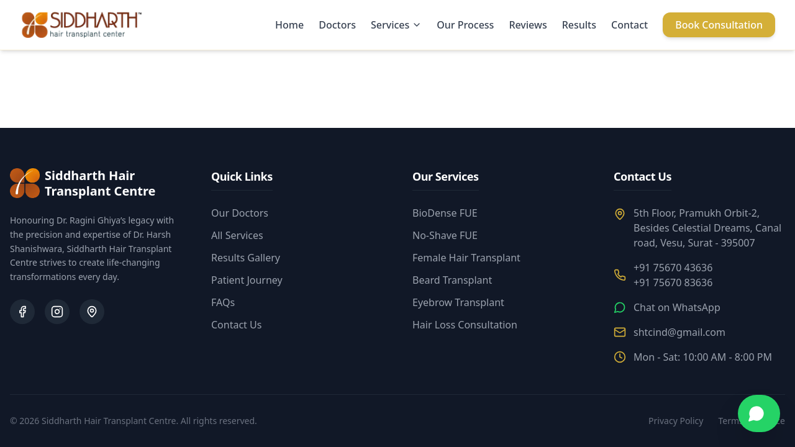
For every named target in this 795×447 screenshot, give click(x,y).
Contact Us (236, 325)
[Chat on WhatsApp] (759, 413)
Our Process (465, 25)
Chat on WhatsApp (677, 307)
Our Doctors (239, 213)
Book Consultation (719, 25)
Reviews (528, 25)
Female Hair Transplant (466, 257)
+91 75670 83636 (673, 282)
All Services (237, 235)
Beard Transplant (452, 280)
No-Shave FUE (445, 235)
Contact (629, 25)
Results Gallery (245, 257)
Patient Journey (247, 280)
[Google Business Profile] (92, 311)
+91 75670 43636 (673, 267)
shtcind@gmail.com (679, 332)
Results (579, 25)
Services (396, 25)
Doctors (337, 25)
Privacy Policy (675, 421)
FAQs (223, 302)
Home (289, 25)
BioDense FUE (445, 213)
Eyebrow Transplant (458, 302)
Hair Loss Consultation (464, 325)
